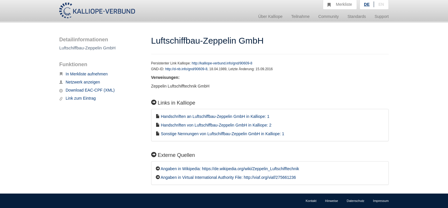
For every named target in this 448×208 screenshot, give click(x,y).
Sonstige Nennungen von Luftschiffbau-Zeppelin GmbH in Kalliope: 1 (222, 133)
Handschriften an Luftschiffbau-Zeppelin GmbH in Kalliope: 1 (215, 116)
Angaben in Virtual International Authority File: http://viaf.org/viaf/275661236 (228, 177)
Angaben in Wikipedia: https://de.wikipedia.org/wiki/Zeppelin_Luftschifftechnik (230, 168)
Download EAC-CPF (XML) (87, 90)
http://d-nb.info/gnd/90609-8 (186, 69)
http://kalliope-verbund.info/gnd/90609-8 (222, 63)
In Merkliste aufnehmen (83, 74)
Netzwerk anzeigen (79, 82)
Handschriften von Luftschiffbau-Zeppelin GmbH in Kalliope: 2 (216, 125)
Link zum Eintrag (77, 98)
